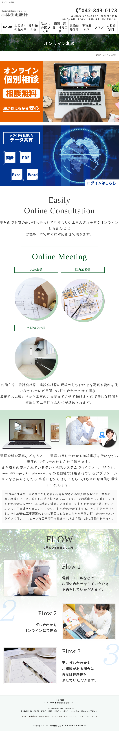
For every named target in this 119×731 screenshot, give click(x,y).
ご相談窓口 (111, 27)
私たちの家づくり (45, 27)
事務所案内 (86, 27)
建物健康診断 (74, 27)
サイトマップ (92, 716)
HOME (7, 27)
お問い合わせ (44, 716)
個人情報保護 (56, 716)
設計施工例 (33, 27)
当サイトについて (71, 716)
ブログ (99, 27)
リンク (82, 716)
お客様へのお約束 (20, 27)
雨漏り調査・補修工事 (60, 27)
